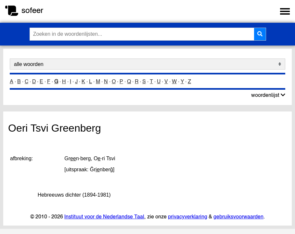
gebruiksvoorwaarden (238, 216)
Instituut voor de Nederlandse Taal (104, 216)
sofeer (32, 10)
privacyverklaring (187, 216)
